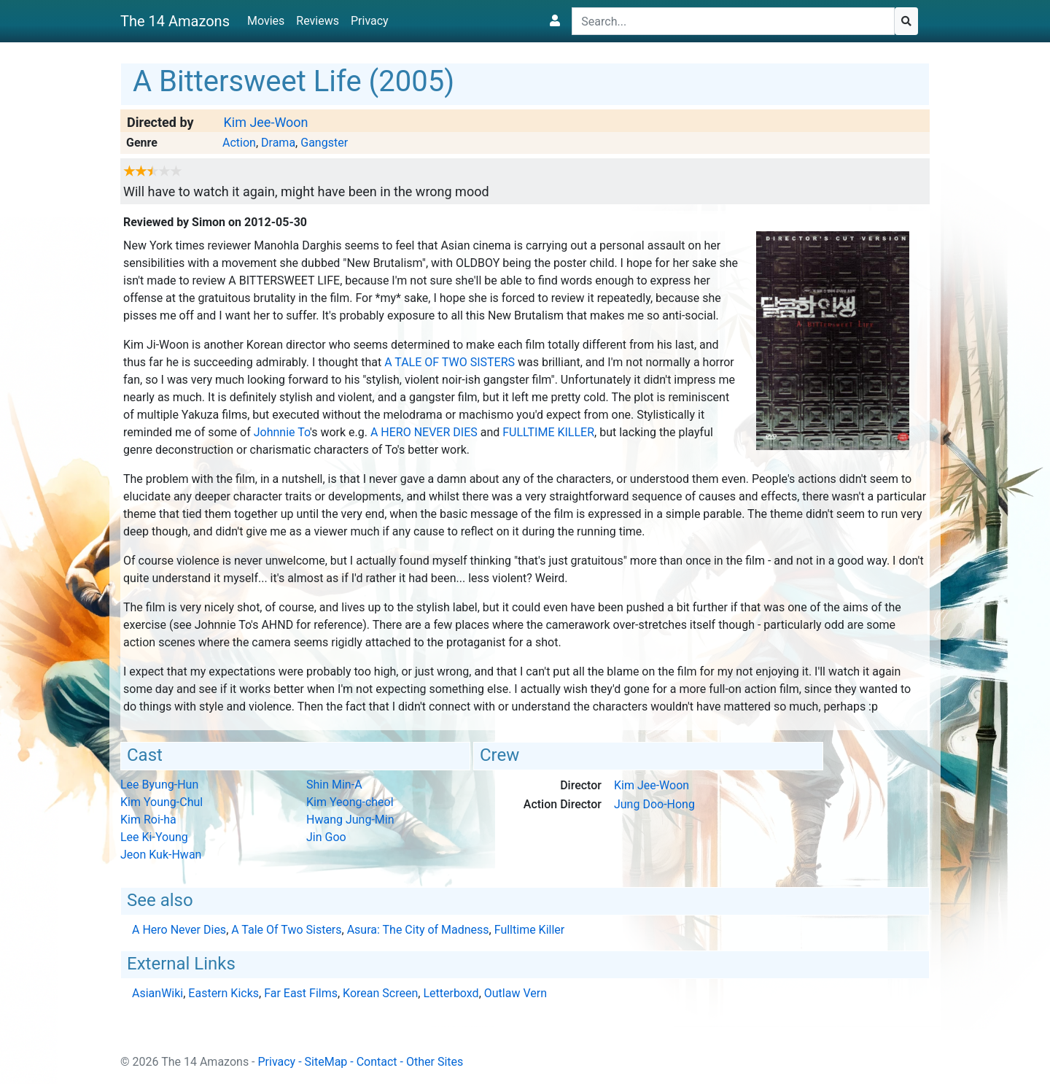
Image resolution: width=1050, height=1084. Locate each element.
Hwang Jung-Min (350, 819)
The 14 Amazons (175, 21)
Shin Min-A (334, 784)
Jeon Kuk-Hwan (160, 855)
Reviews (317, 21)
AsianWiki (157, 993)
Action (239, 143)
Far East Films (301, 993)
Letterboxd (450, 993)
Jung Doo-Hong (654, 804)
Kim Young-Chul (161, 802)
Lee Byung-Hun (159, 784)
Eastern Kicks (223, 993)
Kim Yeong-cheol (350, 802)
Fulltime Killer (548, 432)
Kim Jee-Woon (265, 122)
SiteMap (326, 1062)
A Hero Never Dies (424, 432)
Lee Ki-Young (154, 837)
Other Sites (434, 1062)
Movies (265, 21)
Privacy (370, 21)
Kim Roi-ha (148, 819)
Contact (377, 1062)
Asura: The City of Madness (418, 930)
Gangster (324, 143)
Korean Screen (380, 993)
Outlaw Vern (515, 993)
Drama (278, 143)
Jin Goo (326, 837)
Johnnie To (282, 432)
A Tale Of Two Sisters (449, 362)
